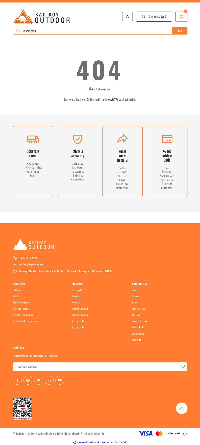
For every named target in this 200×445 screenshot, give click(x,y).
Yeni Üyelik (77, 290)
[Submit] (182, 366)
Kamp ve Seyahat (140, 321)
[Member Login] (154, 17)
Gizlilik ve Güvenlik (21, 302)
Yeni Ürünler (138, 340)
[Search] (100, 30)
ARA (179, 31)
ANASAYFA (113, 99)
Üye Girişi (76, 296)
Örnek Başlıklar (139, 309)
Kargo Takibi (78, 321)
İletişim (16, 296)
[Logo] (42, 16)
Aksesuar (136, 315)
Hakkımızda (18, 290)
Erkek (134, 302)
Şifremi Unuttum (80, 309)
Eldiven (135, 296)
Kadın (134, 290)
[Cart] (181, 17)
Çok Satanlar (138, 333)
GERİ (89, 99)
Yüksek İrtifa (138, 327)
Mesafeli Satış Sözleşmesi (25, 321)
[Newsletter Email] (100, 366)
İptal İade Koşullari (21, 309)
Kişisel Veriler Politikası (24, 315)
